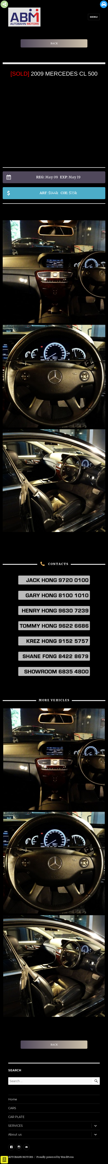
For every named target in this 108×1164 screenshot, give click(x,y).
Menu (94, 16)
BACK (54, 43)
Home (12, 1099)
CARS (12, 1108)
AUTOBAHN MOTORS (20, 1157)
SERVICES (15, 1125)
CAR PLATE (16, 1117)
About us (14, 1134)
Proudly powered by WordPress (55, 1157)
